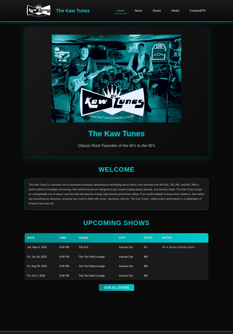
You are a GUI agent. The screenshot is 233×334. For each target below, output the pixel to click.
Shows (157, 10)
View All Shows (116, 287)
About (138, 10)
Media (175, 10)
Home (120, 10)
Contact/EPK (197, 10)
